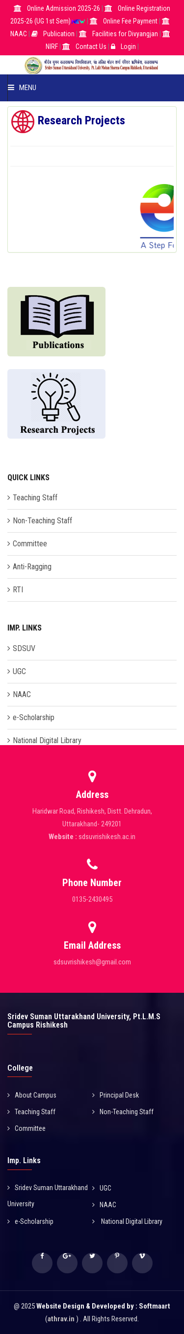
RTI (18, 589)
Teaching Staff (35, 497)
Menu (22, 87)
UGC (19, 671)
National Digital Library (47, 740)
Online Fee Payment (131, 21)
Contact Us (91, 46)
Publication (59, 34)
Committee (30, 543)
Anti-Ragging (32, 566)
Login (128, 46)
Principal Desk (115, 1095)
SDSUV (24, 648)
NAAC (18, 34)
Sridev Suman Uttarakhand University (47, 1196)
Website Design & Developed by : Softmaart (103, 1306)
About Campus (31, 1095)
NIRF (52, 46)
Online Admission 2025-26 (64, 8)
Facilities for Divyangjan (125, 34)
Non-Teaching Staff (42, 520)
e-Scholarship (33, 717)
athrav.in (61, 1318)
